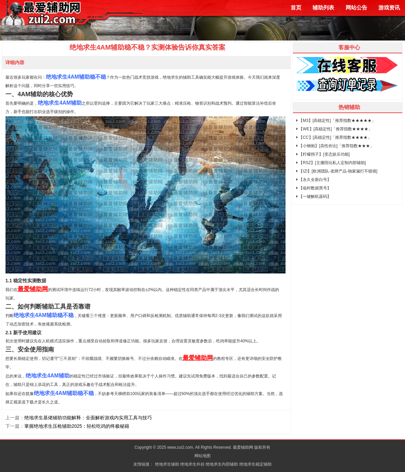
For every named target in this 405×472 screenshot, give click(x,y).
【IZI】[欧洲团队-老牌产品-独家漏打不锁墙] (336, 171)
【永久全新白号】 (313, 179)
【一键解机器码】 (313, 196)
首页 (296, 7)
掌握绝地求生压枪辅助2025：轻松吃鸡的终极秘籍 (76, 426)
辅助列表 (323, 7)
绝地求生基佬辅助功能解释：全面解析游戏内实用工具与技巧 (88, 417)
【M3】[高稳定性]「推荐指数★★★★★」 (336, 120)
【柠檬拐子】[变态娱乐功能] (323, 154)
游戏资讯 (389, 7)
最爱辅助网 (33, 289)
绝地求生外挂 (192, 464)
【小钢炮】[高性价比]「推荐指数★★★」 (335, 145)
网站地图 (202, 455)
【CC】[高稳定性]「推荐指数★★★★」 (334, 137)
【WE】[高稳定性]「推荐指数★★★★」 (334, 129)
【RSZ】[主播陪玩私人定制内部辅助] (331, 162)
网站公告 (356, 7)
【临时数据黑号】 (313, 188)
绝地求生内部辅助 (222, 464)
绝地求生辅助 (167, 464)
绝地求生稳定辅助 (255, 464)
